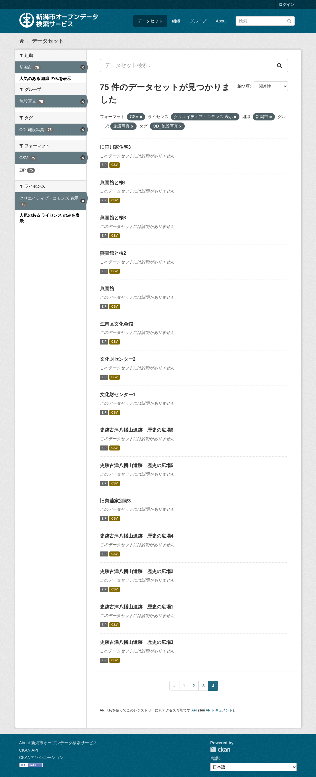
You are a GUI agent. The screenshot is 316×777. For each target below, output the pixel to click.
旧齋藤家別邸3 (115, 500)
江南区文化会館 (116, 324)
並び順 (243, 86)
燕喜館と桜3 (113, 217)
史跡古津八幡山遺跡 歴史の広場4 (137, 535)
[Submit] (289, 20)
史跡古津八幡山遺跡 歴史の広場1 (137, 606)
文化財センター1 (118, 394)
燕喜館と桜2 (113, 253)
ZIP (104, 165)
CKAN (220, 749)
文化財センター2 (118, 359)
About (221, 21)
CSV (114, 165)
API (194, 710)
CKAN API (28, 750)
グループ (198, 21)
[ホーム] (21, 41)
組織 (176, 21)
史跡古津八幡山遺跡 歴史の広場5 (137, 465)
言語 (214, 758)
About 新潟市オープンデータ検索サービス (58, 742)
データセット (150, 21)
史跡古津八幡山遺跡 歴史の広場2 (137, 571)
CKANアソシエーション (41, 757)
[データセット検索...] (186, 65)
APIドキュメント (219, 710)
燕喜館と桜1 (113, 182)
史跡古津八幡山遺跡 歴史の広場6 (137, 429)
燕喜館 (107, 288)
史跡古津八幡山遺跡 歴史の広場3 (137, 642)
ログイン (286, 4)
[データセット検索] (265, 21)
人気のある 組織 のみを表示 (46, 78)
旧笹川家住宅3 (115, 147)
